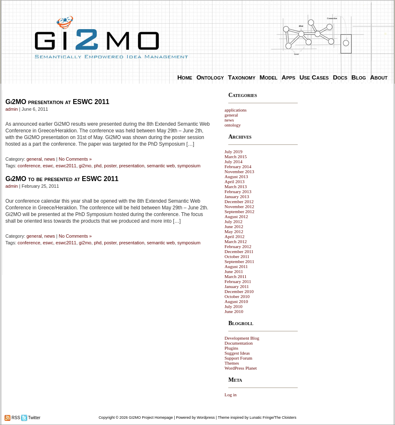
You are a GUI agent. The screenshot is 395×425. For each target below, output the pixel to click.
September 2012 (239, 211)
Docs (340, 77)
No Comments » (75, 159)
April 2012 (234, 236)
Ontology (210, 77)
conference (28, 165)
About (379, 77)
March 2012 (236, 241)
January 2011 (237, 286)
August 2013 (236, 176)
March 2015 (236, 156)
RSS (15, 417)
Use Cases (313, 77)
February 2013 (238, 191)
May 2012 (234, 231)
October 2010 (237, 296)
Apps (288, 77)
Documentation (239, 342)
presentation (131, 165)
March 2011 (236, 276)
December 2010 (239, 291)
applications (236, 109)
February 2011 (238, 281)
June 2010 (234, 311)
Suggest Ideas (237, 352)
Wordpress (206, 417)
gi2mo (85, 165)
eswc (48, 165)
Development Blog (242, 338)
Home (185, 77)
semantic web (161, 165)
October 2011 (237, 256)
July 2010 (233, 306)
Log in (231, 394)
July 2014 (233, 161)
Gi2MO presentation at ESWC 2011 (57, 101)
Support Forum (238, 357)
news (49, 159)
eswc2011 (66, 165)
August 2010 (236, 301)
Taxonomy (241, 77)
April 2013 (234, 181)
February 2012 (238, 246)
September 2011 (239, 261)
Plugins (231, 347)
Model (268, 77)
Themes (232, 362)
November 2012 (239, 206)
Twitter (33, 417)
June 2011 (234, 271)
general (34, 159)
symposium (189, 165)
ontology (233, 124)
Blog (358, 77)
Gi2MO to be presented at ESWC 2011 (61, 178)
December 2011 (239, 251)
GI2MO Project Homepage (151, 417)
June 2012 (234, 226)
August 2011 (236, 266)
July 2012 (233, 221)
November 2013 (239, 171)
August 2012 (236, 216)
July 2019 (233, 151)
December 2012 (239, 201)
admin (11, 109)
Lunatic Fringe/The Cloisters (272, 417)
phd (97, 165)
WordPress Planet (241, 367)
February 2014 (238, 166)
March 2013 (236, 186)
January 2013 (237, 196)
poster (110, 165)
